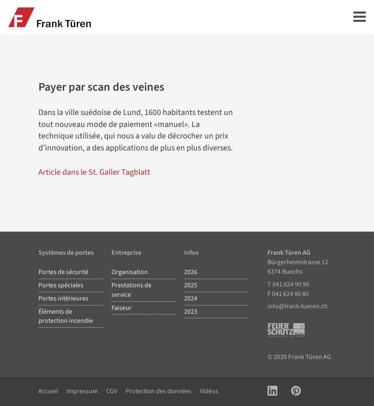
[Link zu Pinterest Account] (296, 391)
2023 (190, 311)
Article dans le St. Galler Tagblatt (94, 172)
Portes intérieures (63, 298)
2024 (190, 298)
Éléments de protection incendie (65, 316)
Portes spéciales (60, 285)
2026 (190, 272)
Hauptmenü (359, 17)
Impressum (82, 391)
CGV (111, 391)
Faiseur (121, 307)
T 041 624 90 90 (288, 284)
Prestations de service (131, 290)
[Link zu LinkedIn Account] (272, 391)
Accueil (48, 391)
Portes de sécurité (63, 272)
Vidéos (209, 391)
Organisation (129, 272)
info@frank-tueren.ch (297, 306)
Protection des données (158, 391)
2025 (190, 285)
